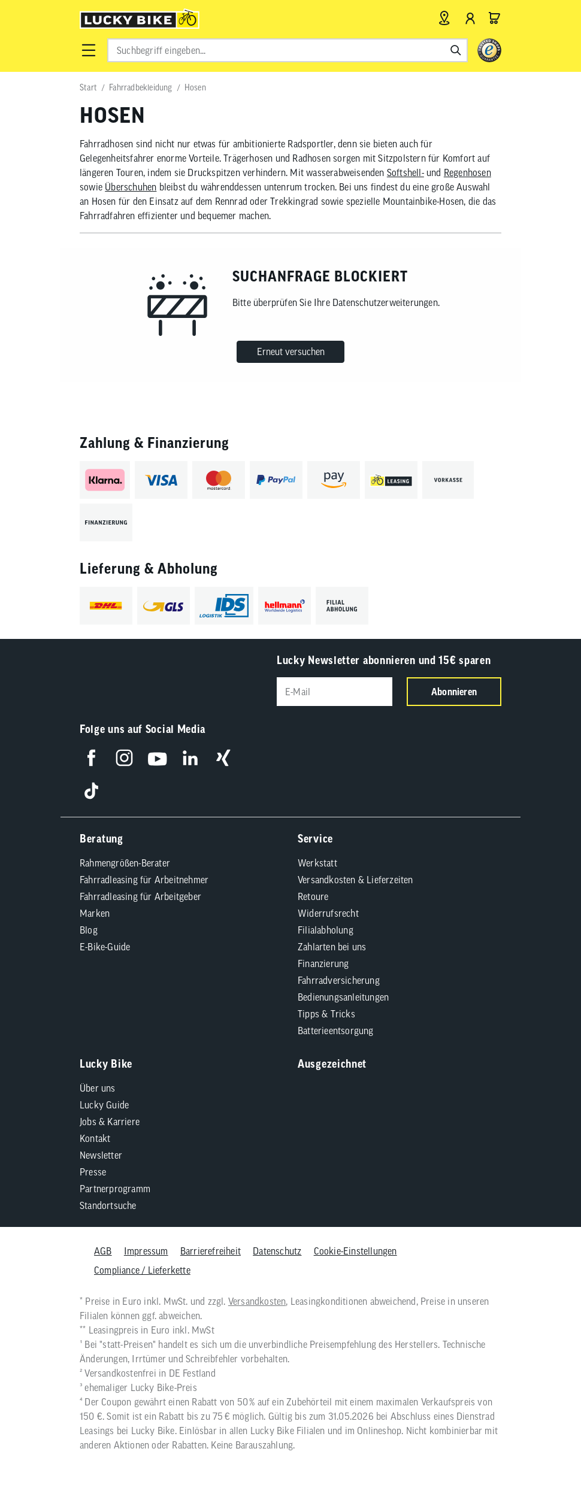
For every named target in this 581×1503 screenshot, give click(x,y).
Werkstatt (317, 861)
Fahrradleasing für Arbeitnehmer (144, 877)
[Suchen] (456, 50)
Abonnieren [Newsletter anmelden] (454, 691)
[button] (89, 50)
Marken (95, 911)
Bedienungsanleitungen (343, 995)
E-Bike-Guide (105, 945)
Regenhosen (467, 172)
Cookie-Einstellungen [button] (355, 1249)
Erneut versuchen (291, 351)
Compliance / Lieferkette (142, 1268)
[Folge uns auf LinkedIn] (190, 756)
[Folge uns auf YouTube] (157, 756)
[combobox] (287, 50)
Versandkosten (257, 1299)
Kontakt (95, 1136)
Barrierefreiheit (210, 1249)
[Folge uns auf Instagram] (124, 756)
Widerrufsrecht (328, 911)
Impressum (146, 1249)
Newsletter (101, 1153)
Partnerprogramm (115, 1186)
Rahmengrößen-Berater (125, 861)
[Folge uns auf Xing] (223, 756)
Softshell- (405, 172)
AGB (103, 1249)
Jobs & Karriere (110, 1119)
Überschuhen (130, 186)
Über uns (98, 1086)
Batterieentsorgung (336, 1028)
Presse (93, 1170)
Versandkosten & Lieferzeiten (355, 877)
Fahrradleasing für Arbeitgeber (140, 894)
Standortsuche (108, 1203)
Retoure (313, 894)
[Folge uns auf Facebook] (91, 756)
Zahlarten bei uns (332, 945)
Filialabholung (325, 928)
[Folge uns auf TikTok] (91, 789)
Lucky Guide (104, 1103)
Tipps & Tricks (326, 1012)
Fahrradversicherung (339, 978)
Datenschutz (277, 1249)
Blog (89, 928)
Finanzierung (323, 961)
